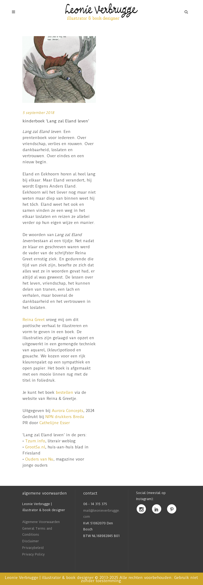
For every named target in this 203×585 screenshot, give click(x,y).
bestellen (64, 392)
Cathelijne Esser (54, 422)
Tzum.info (35, 441)
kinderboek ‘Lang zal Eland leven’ (55, 121)
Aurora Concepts (67, 410)
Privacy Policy (33, 554)
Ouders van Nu (39, 459)
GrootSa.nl (35, 447)
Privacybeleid (33, 548)
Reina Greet (33, 319)
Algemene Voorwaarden (41, 522)
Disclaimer (30, 541)
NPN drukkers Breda (64, 416)
